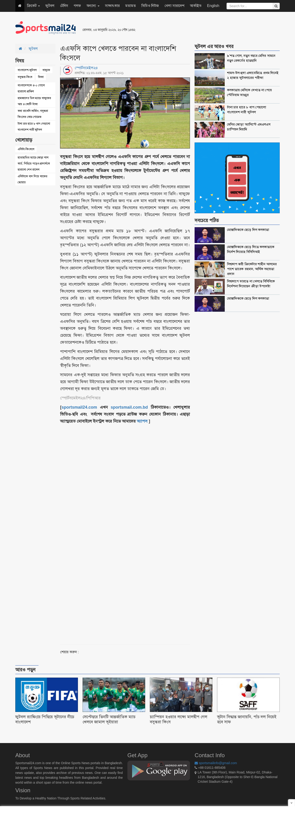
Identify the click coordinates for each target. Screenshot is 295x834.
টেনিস (64, 6)
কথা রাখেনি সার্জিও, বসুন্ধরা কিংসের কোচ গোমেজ (33, 114)
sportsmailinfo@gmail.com (216, 763)
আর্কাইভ (196, 6)
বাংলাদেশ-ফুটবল (27, 70)
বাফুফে (46, 70)
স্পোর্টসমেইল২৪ (86, 68)
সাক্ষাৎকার (112, 6)
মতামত (130, 6)
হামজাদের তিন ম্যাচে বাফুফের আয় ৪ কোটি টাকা (34, 101)
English (213, 6)
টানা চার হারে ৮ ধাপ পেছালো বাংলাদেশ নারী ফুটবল (34, 126)
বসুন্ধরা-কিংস (25, 77)
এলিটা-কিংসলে (26, 149)
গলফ (77, 6)
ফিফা (41, 77)
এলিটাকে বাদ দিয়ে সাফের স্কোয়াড (32, 179)
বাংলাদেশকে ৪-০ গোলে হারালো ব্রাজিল (31, 88)
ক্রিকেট (33, 6)
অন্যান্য (93, 6)
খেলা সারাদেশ (174, 6)
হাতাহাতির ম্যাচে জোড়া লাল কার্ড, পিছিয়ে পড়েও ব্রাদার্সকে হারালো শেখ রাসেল (34, 163)
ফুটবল (50, 6)
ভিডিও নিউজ (150, 6)
